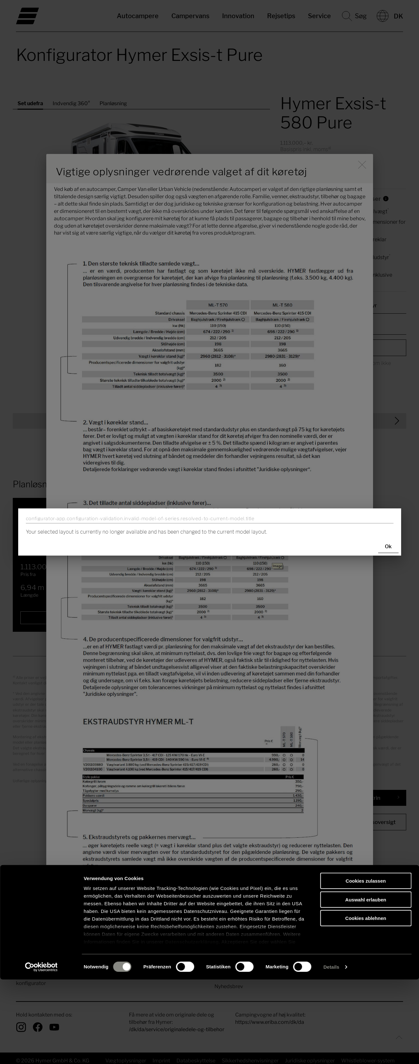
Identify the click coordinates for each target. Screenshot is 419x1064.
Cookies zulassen (366, 965)
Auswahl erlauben (365, 984)
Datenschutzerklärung (192, 1026)
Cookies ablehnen (365, 1003)
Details (331, 1051)
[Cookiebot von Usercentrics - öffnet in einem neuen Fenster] (41, 1051)
